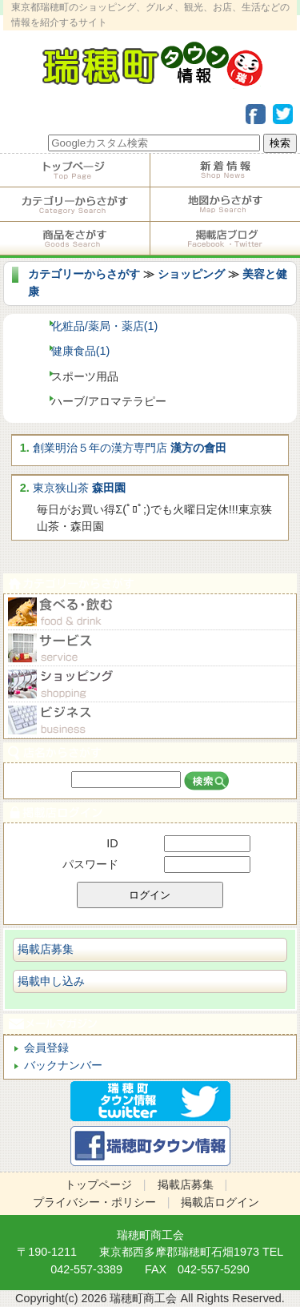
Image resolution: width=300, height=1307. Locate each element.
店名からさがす (150, 752)
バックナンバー (63, 1065)
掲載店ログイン (150, 812)
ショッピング (191, 273)
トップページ (75, 170)
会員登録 (46, 1047)
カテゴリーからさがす (75, 204)
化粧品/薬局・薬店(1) (104, 326)
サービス (150, 648)
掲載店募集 (46, 949)
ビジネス (150, 720)
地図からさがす (225, 204)
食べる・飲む (150, 612)
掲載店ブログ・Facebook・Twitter (225, 238)
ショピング (150, 684)
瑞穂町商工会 (150, 1235)
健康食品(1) (80, 350)
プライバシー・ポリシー (94, 1202)
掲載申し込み (51, 981)
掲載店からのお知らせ (225, 170)
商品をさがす (75, 238)
